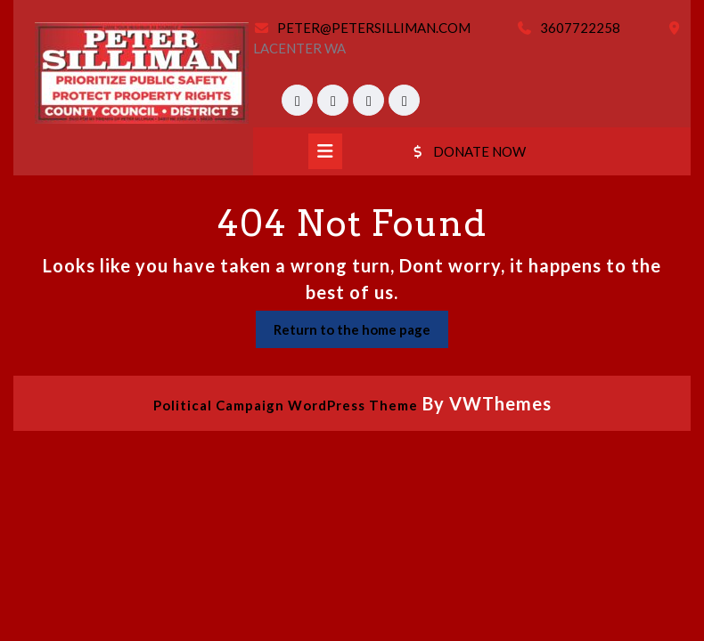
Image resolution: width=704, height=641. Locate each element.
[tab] (325, 151)
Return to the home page (361, 333)
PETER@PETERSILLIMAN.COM (374, 28)
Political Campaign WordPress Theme (285, 405)
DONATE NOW (467, 151)
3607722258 (580, 28)
